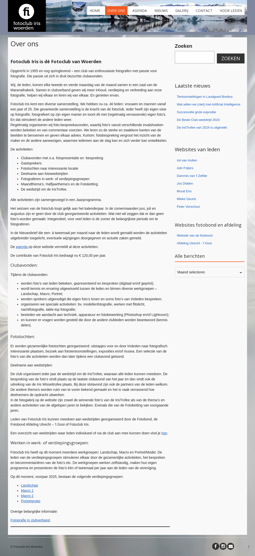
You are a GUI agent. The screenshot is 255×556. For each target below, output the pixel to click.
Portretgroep (30, 501)
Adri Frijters (185, 168)
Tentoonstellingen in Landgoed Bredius (205, 97)
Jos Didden (185, 183)
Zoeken (183, 46)
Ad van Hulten (187, 160)
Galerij (181, 10)
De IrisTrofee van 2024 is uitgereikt (202, 127)
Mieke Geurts (186, 199)
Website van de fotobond (195, 235)
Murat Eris (184, 191)
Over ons (116, 10)
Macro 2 (27, 496)
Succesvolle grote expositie (196, 112)
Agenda (139, 10)
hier (164, 433)
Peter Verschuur (188, 206)
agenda (22, 247)
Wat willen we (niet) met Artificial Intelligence (208, 104)
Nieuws (161, 10)
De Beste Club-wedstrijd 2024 (198, 120)
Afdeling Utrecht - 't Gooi (194, 243)
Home (95, 10)
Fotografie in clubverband (30, 520)
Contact (204, 10)
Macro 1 (27, 491)
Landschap (29, 485)
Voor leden (231, 10)
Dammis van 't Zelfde (192, 176)
